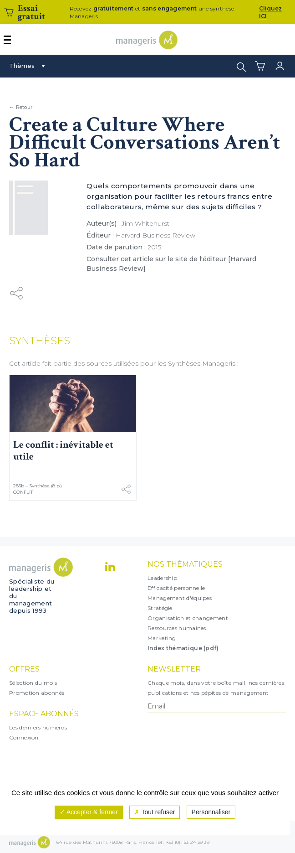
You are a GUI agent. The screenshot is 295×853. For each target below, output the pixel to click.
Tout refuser (154, 812)
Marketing (162, 638)
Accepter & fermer (89, 812)
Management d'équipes (180, 598)
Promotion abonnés (36, 692)
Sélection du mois (33, 682)
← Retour (20, 107)
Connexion (24, 737)
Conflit (23, 492)
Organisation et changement (188, 618)
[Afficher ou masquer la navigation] (7, 40)
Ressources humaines (177, 628)
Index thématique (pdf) (183, 648)
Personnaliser (211, 812)
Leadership (162, 577)
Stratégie (160, 608)
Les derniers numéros (38, 727)
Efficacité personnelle (176, 587)
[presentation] (187, 750)
